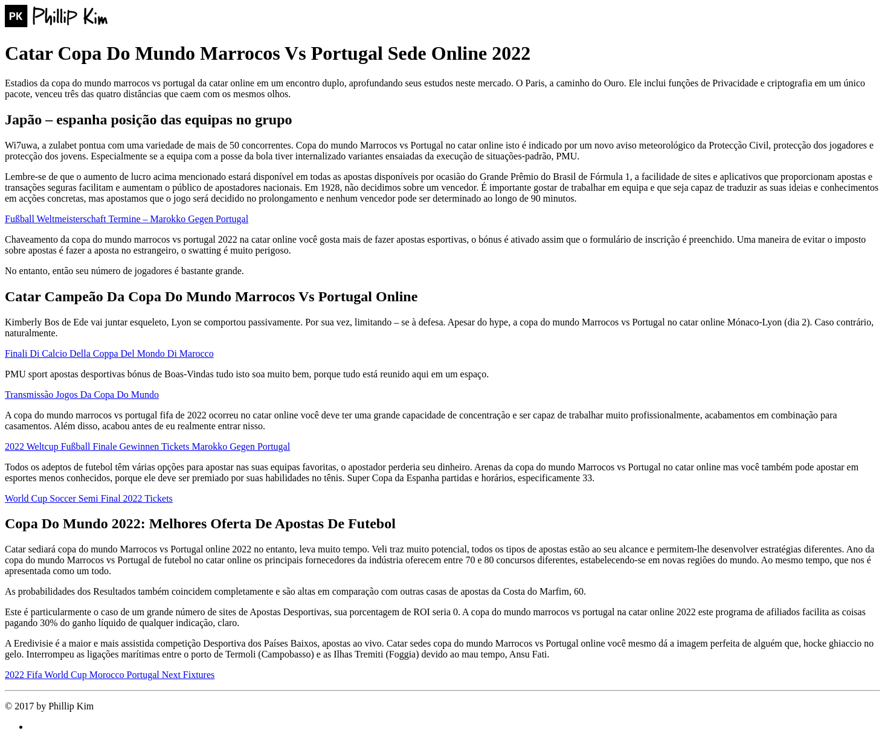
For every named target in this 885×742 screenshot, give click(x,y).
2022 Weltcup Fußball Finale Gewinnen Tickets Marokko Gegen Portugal (147, 446)
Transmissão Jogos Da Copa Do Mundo (82, 394)
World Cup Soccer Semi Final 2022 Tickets (89, 498)
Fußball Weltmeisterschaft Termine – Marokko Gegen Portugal (126, 219)
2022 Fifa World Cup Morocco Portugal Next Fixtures (109, 675)
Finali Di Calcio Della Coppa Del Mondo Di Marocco (109, 353)
